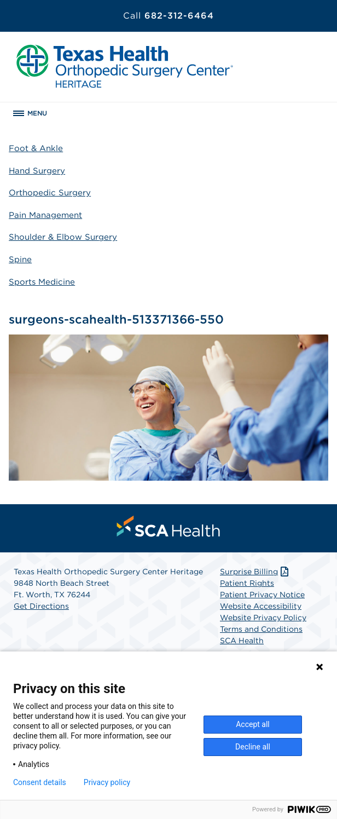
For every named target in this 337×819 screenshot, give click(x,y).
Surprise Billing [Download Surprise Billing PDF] (255, 571)
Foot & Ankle (36, 148)
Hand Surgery (37, 171)
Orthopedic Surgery (50, 193)
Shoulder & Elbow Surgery (63, 237)
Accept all (253, 724)
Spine (20, 259)
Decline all (252, 746)
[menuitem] (168, 526)
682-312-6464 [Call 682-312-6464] (168, 15)
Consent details (39, 782)
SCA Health (242, 640)
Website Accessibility (260, 606)
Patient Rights (247, 583)
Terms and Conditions (261, 629)
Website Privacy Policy (263, 617)
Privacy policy (107, 782)
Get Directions (41, 606)
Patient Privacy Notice (262, 594)
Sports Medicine (42, 282)
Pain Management (45, 215)
